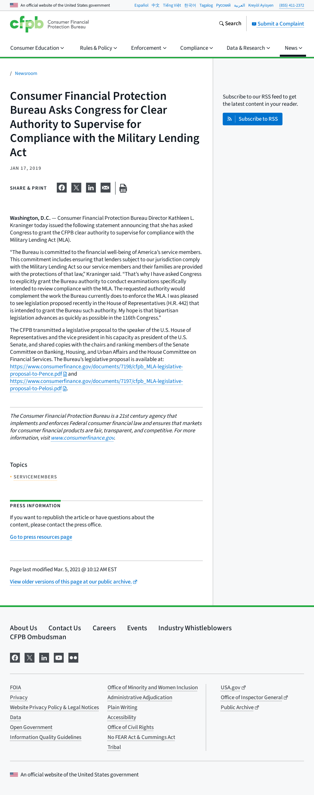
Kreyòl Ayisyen (261, 5)
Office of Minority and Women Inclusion (153, 688)
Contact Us (64, 628)
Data (15, 717)
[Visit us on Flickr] (73, 656)
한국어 (190, 5)
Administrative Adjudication (140, 698)
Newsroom (26, 73)
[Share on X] (76, 187)
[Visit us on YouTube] (59, 656)
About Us (23, 628)
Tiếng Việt (172, 5)
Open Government (31, 727)
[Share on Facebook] (62, 187)
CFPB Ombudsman (38, 637)
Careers (104, 628)
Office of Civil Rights (131, 727)
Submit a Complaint (278, 24)
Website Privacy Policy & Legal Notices (54, 707)
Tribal (114, 747)
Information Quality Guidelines (45, 737)
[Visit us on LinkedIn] (44, 656)
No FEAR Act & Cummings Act (141, 737)
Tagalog (206, 5)
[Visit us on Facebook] (15, 656)
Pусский (223, 5)
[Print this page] (123, 188)
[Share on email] (106, 187)
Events (137, 628)
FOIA (15, 688)
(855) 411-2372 (291, 5)
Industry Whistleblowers (195, 628)
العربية (239, 5)
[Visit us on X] (30, 656)
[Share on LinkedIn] (91, 187)
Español (141, 5)
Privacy (19, 698)
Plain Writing (122, 707)
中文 (156, 5)
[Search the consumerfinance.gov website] (230, 24)
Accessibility (122, 717)
